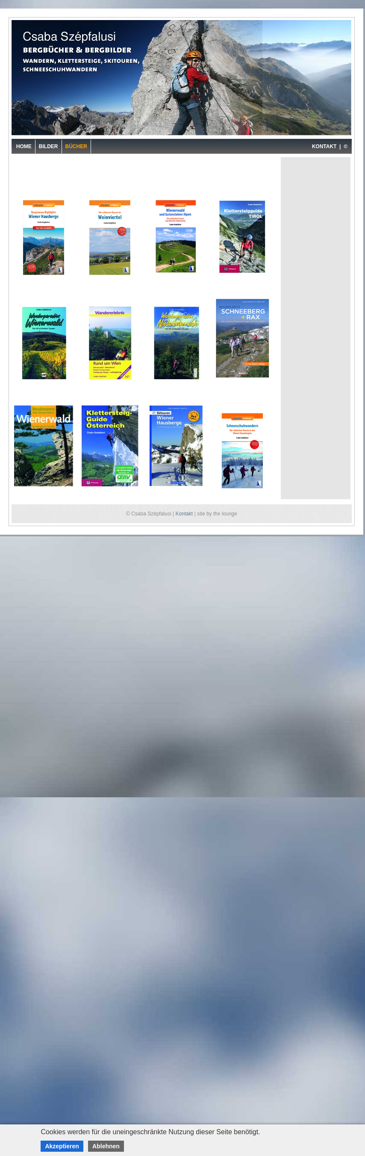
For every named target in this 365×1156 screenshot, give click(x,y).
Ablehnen (106, 1146)
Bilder (48, 146)
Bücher (76, 146)
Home (24, 146)
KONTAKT (324, 146)
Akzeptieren (62, 1146)
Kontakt (184, 514)
